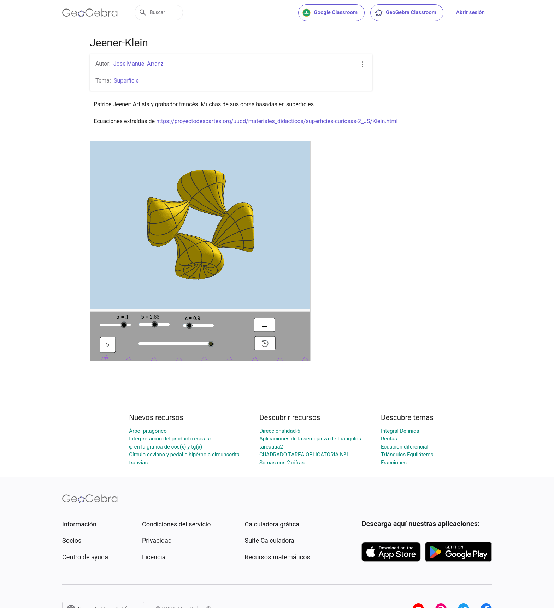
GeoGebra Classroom (405, 12)
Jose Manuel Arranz (138, 63)
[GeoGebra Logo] (90, 12)
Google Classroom (330, 12)
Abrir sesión (470, 12)
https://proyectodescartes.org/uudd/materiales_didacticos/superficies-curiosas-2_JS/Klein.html (277, 121)
